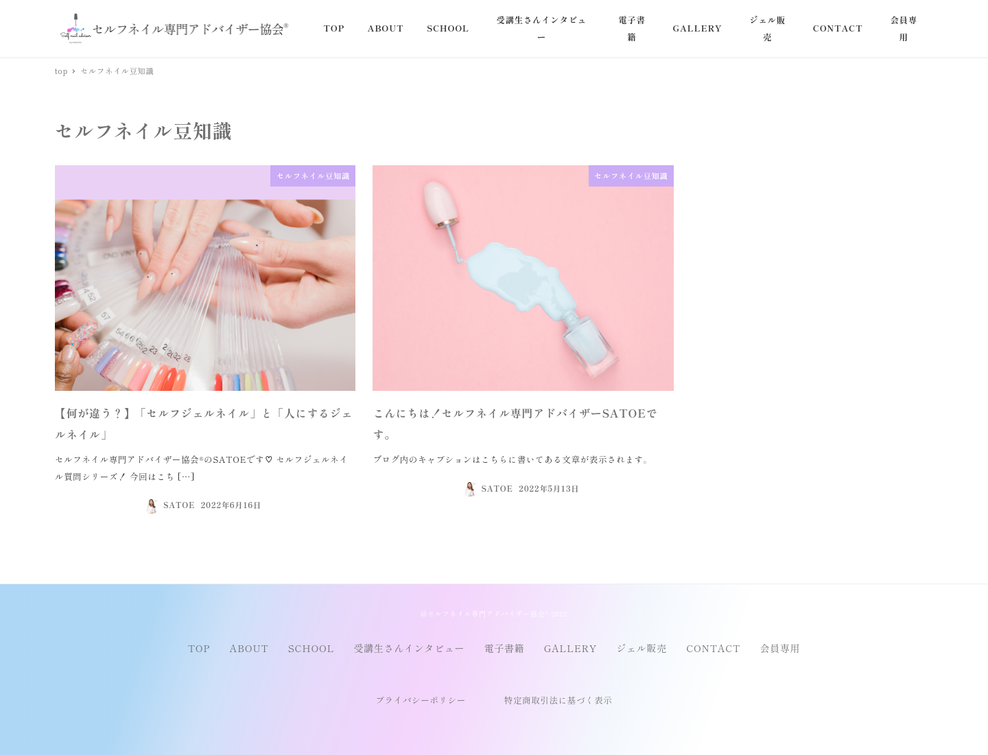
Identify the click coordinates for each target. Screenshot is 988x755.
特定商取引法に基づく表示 (558, 700)
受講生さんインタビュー (409, 648)
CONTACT (713, 648)
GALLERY (570, 648)
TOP (199, 648)
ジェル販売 (641, 648)
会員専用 (780, 648)
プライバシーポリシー (420, 700)
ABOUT (249, 648)
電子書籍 (504, 648)
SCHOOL (311, 648)
